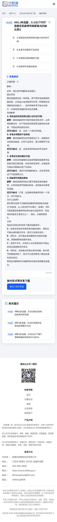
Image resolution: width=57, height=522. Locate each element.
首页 (4, 13)
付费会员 (28, 399)
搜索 (28, 404)
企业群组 (28, 408)
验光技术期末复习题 (28, 13)
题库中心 (12, 13)
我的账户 (28, 413)
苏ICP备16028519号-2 (45, 513)
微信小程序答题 (17, 286)
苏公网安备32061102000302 (28, 516)
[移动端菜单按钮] (54, 4)
